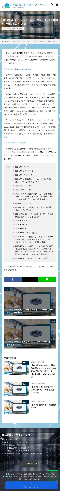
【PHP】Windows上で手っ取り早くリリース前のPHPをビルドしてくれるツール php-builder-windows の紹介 (43, 371)
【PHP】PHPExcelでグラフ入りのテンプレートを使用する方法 (43, 390)
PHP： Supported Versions (15, 143)
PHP (20, 28)
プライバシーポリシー (31, 487)
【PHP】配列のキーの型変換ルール (43, 406)
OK (31, 483)
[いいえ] (56, 481)
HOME (6, 41)
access (30, 463)
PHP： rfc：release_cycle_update (17, 69)
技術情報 (16, 41)
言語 (34, 41)
